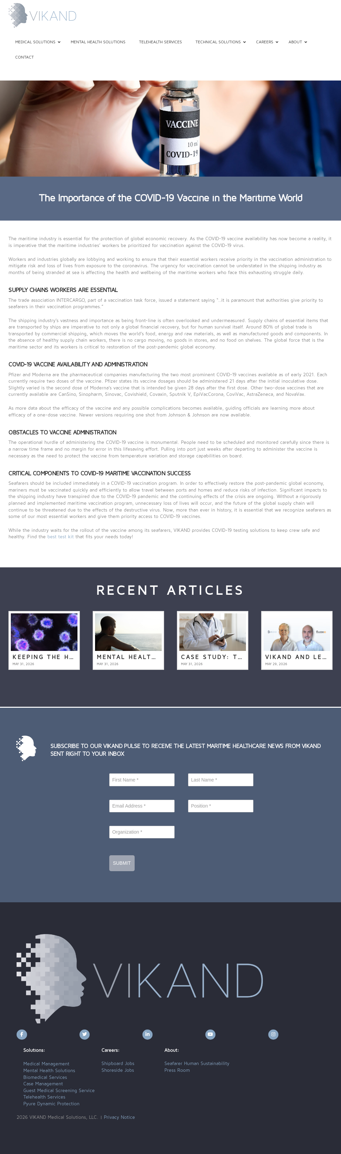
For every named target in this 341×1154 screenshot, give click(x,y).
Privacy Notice (119, 1117)
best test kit (60, 537)
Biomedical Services (45, 1077)
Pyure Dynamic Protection (51, 1104)
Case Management (43, 1084)
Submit (122, 863)
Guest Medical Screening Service (59, 1090)
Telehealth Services (44, 1097)
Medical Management (46, 1064)
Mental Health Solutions (49, 1070)
